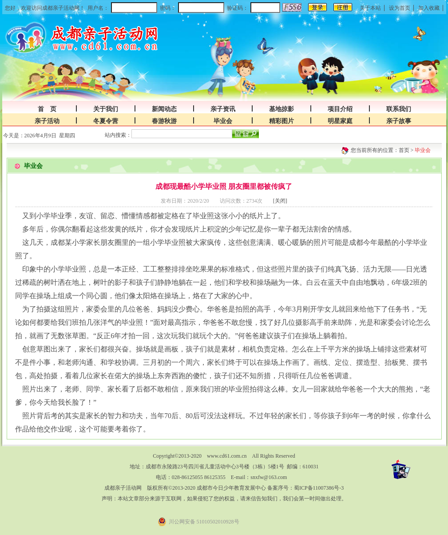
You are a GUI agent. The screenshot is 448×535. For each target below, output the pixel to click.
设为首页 (399, 8)
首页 (404, 150)
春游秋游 (164, 121)
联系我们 (398, 109)
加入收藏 (429, 8)
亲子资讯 (222, 109)
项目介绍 (340, 109)
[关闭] (280, 201)
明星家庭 (340, 121)
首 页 (47, 109)
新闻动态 (164, 109)
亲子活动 (47, 121)
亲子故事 (398, 121)
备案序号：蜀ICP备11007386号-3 (305, 488)
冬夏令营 (105, 121)
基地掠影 (281, 109)
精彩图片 (281, 121)
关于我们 (105, 109)
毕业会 (223, 121)
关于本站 (370, 8)
